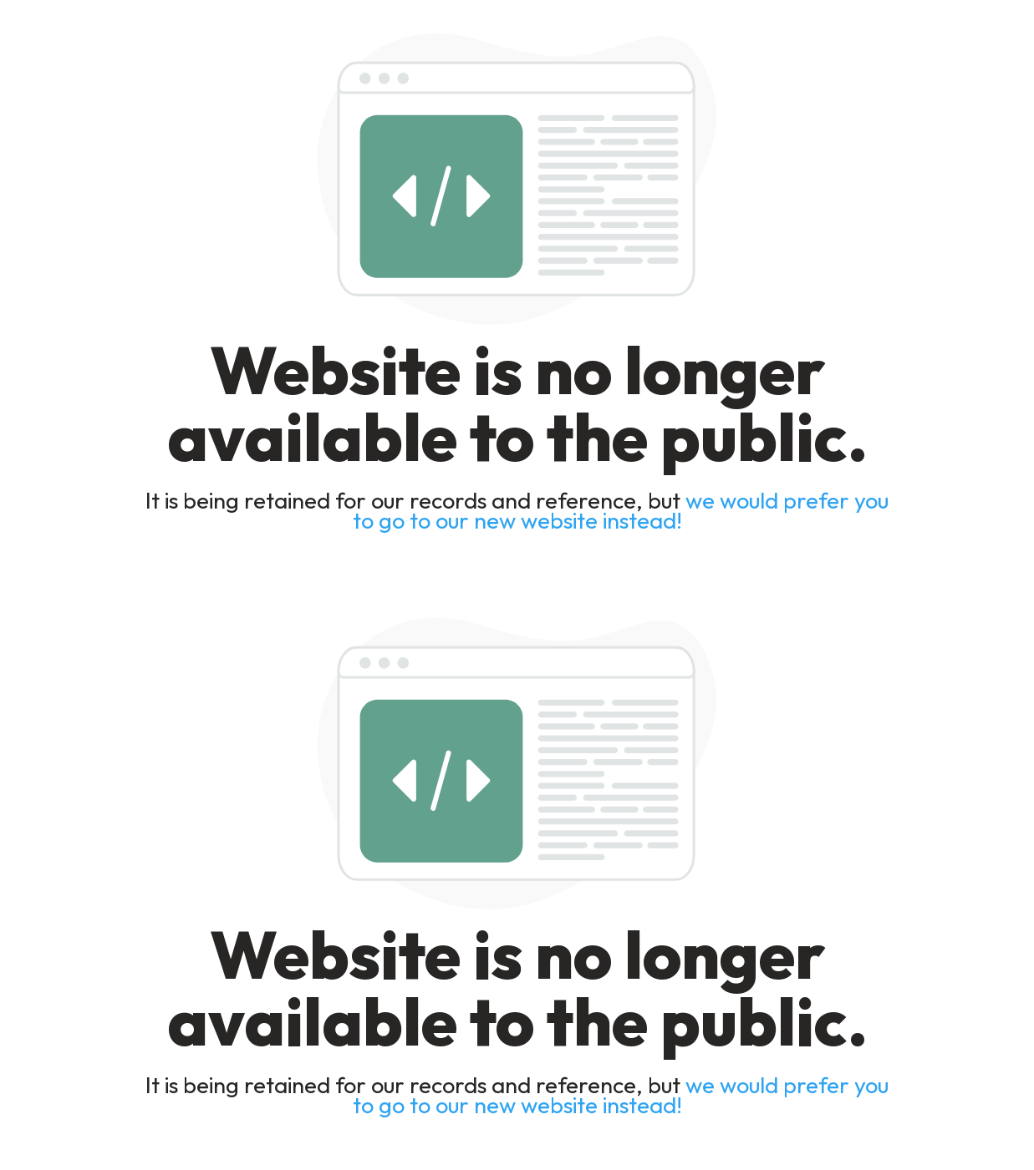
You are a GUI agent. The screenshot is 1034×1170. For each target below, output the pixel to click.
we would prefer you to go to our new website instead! (621, 510)
